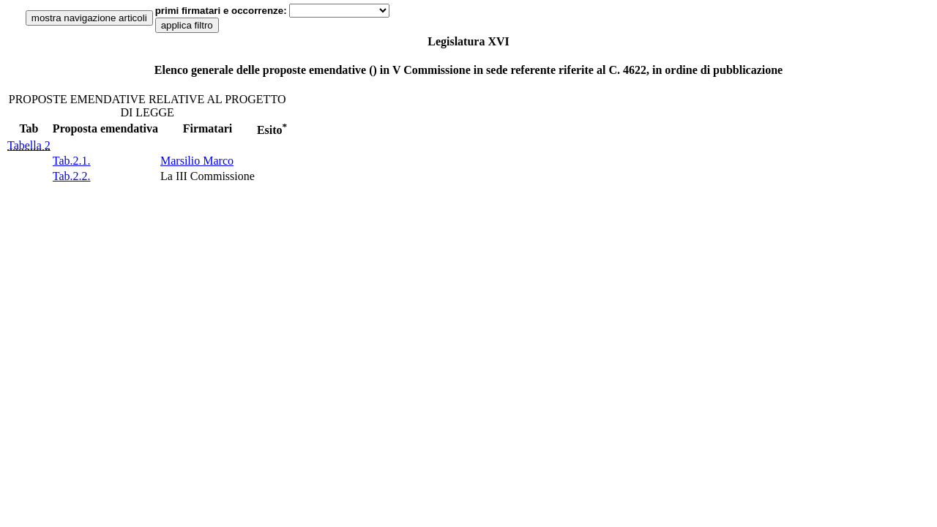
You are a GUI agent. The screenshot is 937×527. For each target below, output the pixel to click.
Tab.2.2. (72, 176)
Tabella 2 (29, 145)
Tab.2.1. (72, 160)
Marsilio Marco (197, 160)
